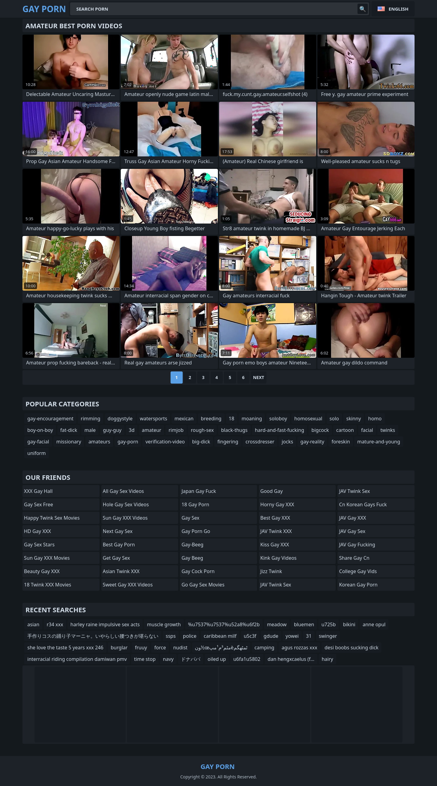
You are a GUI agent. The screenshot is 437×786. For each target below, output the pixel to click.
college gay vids (358, 571)
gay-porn (127, 441)
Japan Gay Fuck (198, 491)
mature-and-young (378, 441)
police (189, 636)
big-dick (201, 441)
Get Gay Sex (116, 558)
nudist (180, 647)
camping (264, 647)
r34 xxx (55, 624)
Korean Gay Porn (358, 584)
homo (374, 418)
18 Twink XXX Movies (47, 584)
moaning (252, 418)
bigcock (320, 430)
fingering (227, 441)
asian (33, 624)
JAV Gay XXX (352, 517)
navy (168, 659)
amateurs (99, 441)
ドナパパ (190, 659)
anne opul (374, 624)
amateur (151, 430)
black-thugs (234, 430)
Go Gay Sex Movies (202, 584)
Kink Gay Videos (278, 558)
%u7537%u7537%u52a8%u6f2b (224, 624)
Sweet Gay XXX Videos (128, 584)
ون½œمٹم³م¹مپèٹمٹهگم (221, 647)
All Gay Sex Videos (123, 491)
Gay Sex (190, 517)
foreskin (340, 441)
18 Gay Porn (195, 504)
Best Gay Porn (119, 544)
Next (258, 377)
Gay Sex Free (38, 504)
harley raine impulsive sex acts (105, 624)
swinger (328, 636)
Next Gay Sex (118, 531)
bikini (349, 624)
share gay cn (354, 558)
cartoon (345, 430)
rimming (90, 418)
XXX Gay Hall (38, 491)
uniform (36, 453)
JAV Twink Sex (275, 584)
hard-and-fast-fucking (279, 430)
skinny (353, 418)
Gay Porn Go (195, 531)
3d (131, 430)
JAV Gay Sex (352, 531)
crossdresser (260, 441)
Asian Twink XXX (121, 571)
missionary (68, 441)
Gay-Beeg (192, 544)
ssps (171, 636)
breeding (211, 418)
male (90, 430)
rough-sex (202, 430)
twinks (387, 430)
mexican (184, 418)
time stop (145, 659)
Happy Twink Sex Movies (52, 517)
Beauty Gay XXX (41, 571)
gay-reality (312, 441)
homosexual (308, 418)
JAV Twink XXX (276, 531)
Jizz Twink (271, 571)
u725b (328, 624)
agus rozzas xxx (299, 647)
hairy (327, 659)
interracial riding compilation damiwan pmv (77, 659)
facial (367, 430)
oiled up (217, 659)
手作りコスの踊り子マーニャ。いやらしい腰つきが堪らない (92, 636)
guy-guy (112, 430)
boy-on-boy (40, 430)
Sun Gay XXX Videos (125, 517)
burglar (119, 647)
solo (334, 418)
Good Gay (271, 491)
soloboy (278, 418)
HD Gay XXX (37, 531)
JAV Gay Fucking (357, 544)
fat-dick (68, 430)
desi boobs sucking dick (351, 647)
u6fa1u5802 (246, 659)
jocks (287, 441)
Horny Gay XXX (277, 504)
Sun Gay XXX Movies (47, 558)
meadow (277, 624)
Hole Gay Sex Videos (126, 504)
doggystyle (120, 418)
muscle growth (164, 624)
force (160, 647)
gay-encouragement (50, 418)
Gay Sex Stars (39, 544)
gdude (271, 636)
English (398, 9)
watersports (153, 418)
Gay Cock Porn (198, 571)
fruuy (141, 647)
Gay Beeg (192, 558)
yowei (292, 636)
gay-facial (38, 441)
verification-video (165, 441)
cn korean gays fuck (363, 504)
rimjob (175, 430)
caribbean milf (220, 636)
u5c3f (250, 636)
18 (231, 418)
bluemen (304, 624)
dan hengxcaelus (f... (291, 659)
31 (308, 636)
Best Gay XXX (275, 517)
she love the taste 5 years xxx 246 (65, 647)
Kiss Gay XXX (274, 544)
